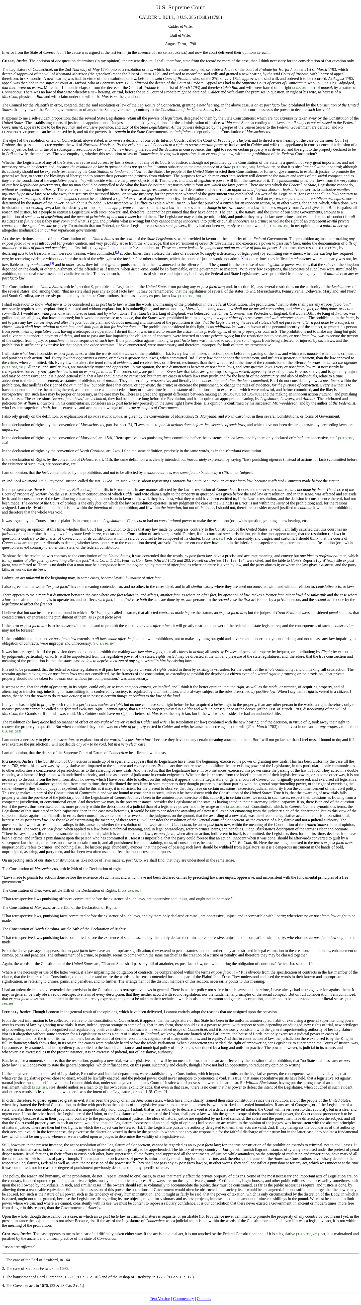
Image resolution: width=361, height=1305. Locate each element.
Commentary (183, 1298)
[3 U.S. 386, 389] (277, 226)
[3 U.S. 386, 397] (129, 890)
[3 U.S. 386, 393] (213, 538)
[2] (243, 257)
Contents (204, 1298)
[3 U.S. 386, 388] (243, 167)
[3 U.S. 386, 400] (19, 1159)
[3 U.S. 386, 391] (13, 367)
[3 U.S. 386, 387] (303, 88)
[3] (52, 263)
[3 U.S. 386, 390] (190, 296)
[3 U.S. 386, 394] (104, 643)
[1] (117, 252)
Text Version (160, 1298)
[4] (202, 263)
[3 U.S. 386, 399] (43, 1087)
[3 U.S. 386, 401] (307, 1234)
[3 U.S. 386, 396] (238, 807)
